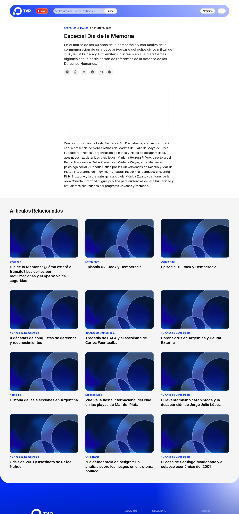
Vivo (42, 11)
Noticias (207, 11)
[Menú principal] (222, 11)
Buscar (110, 11)
